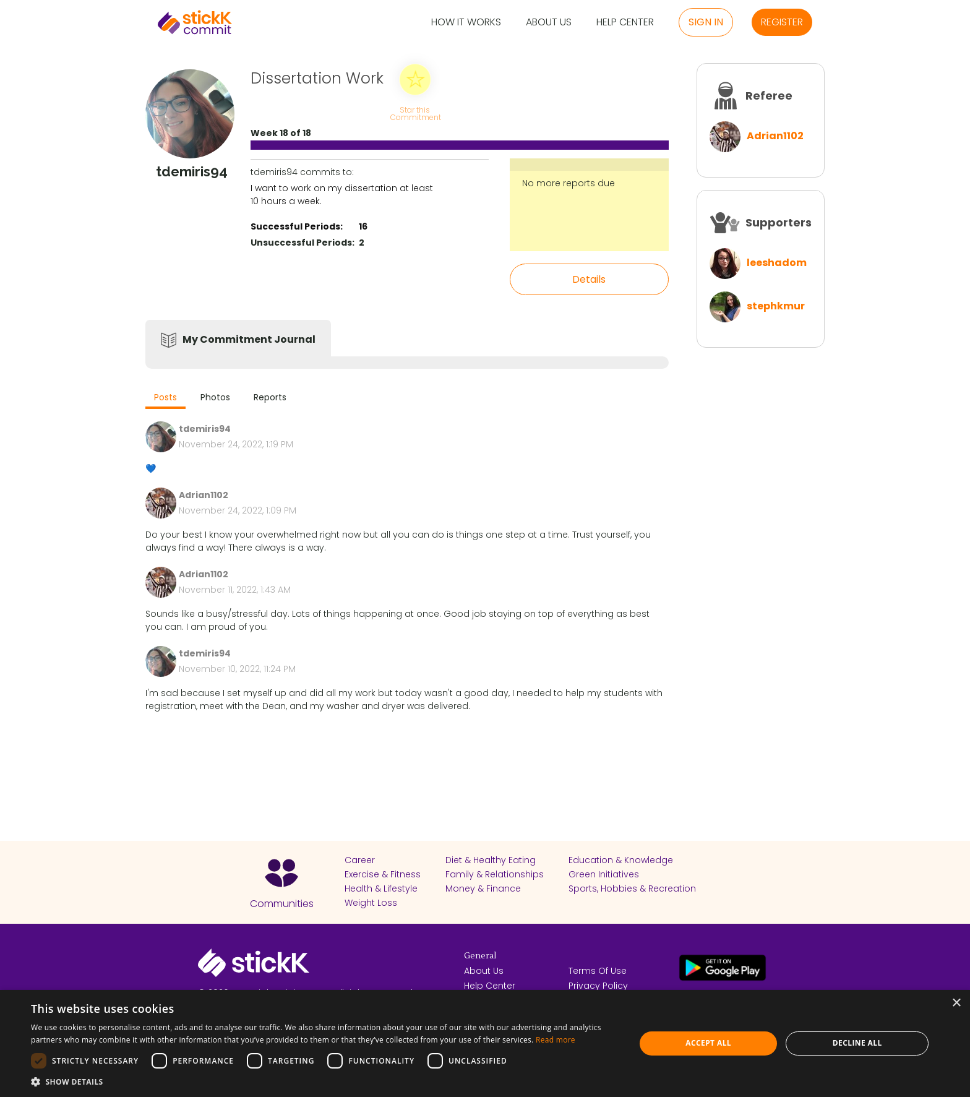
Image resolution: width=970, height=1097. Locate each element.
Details (589, 279)
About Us (549, 22)
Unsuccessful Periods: (302, 242)
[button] (324, 1081)
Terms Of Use (598, 971)
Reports (270, 397)
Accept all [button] (708, 1043)
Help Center (625, 22)
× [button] (956, 1003)
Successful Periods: (297, 226)
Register (782, 22)
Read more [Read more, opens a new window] (555, 1040)
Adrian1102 (775, 136)
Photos (215, 397)
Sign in (706, 22)
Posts (165, 397)
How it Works (466, 22)
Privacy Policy (598, 985)
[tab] (165, 399)
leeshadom (777, 263)
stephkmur (776, 306)
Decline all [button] (857, 1043)
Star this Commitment (415, 113)
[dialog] (485, 1043)
